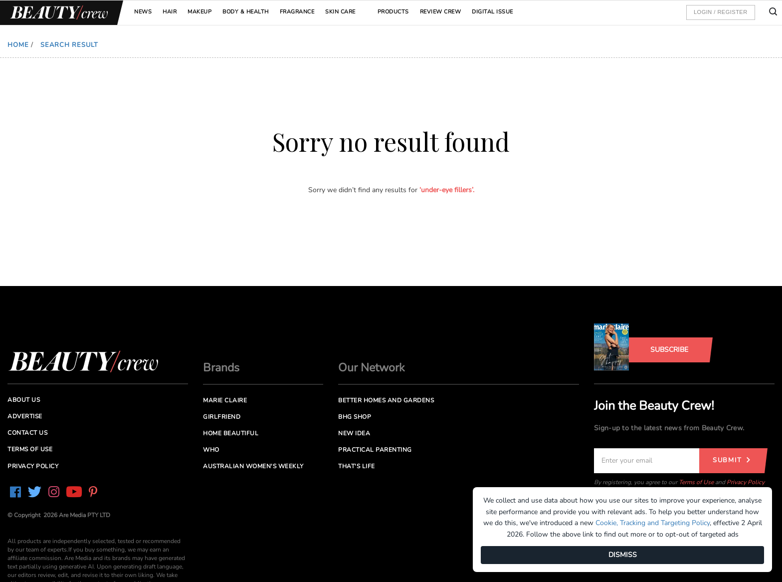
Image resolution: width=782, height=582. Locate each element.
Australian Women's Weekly (253, 466)
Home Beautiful (230, 433)
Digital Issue (492, 11)
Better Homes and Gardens (386, 400)
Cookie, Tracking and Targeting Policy (652, 523)
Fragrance (297, 11)
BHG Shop (354, 417)
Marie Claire (225, 400)
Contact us (27, 433)
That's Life (356, 466)
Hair (170, 11)
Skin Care (340, 11)
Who (211, 450)
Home (18, 44)
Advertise (24, 416)
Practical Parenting (375, 450)
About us (23, 400)
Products (393, 11)
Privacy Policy (746, 482)
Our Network (371, 367)
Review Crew (440, 11)
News (143, 11)
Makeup (199, 11)
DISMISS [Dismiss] (622, 555)
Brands (221, 367)
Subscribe (669, 349)
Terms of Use (696, 482)
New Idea (354, 433)
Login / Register (721, 12)
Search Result (69, 44)
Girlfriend (221, 417)
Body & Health (245, 11)
